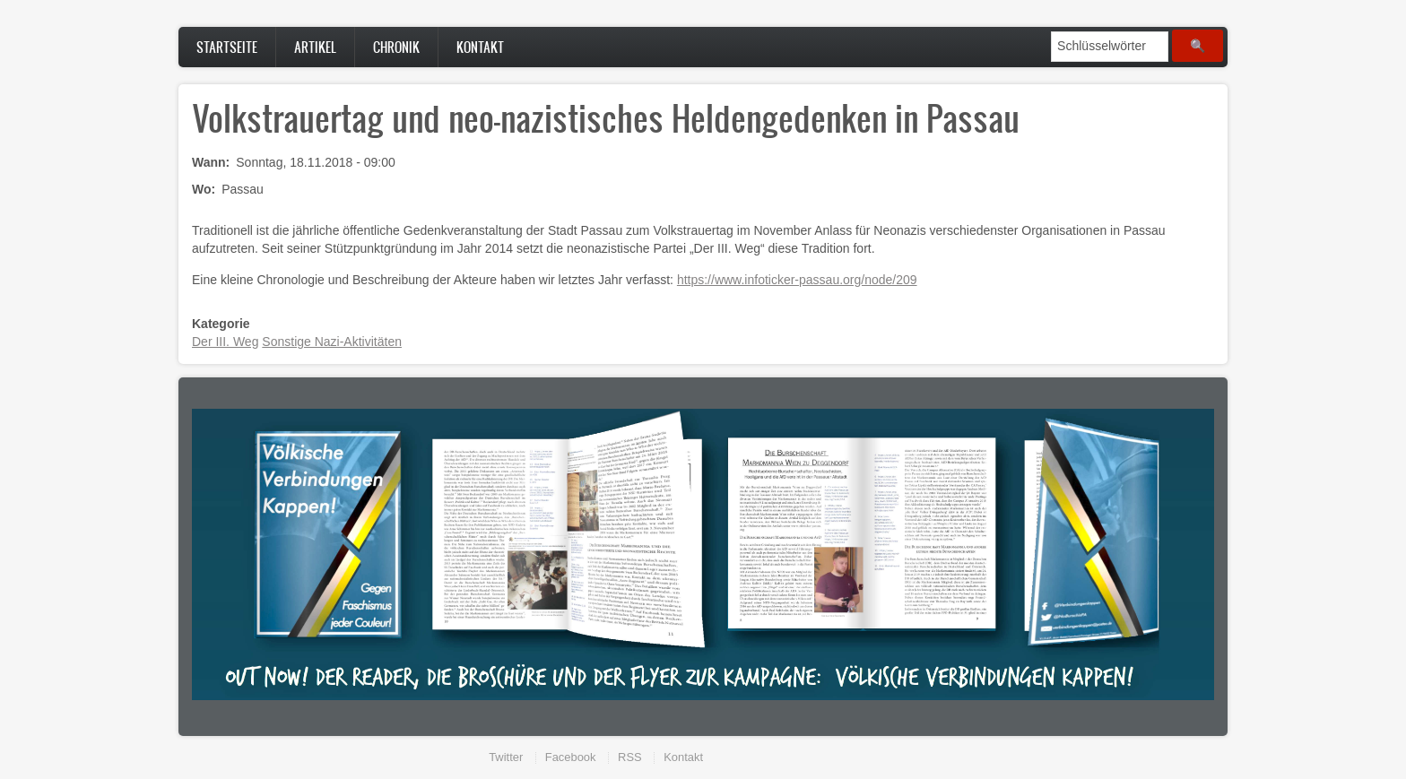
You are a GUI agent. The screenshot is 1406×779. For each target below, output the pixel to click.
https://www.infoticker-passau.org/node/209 (797, 280)
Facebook (570, 757)
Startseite (226, 47)
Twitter (506, 757)
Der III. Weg (225, 341)
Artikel (315, 47)
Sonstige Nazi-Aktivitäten (332, 341)
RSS (630, 757)
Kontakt (480, 47)
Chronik (396, 47)
